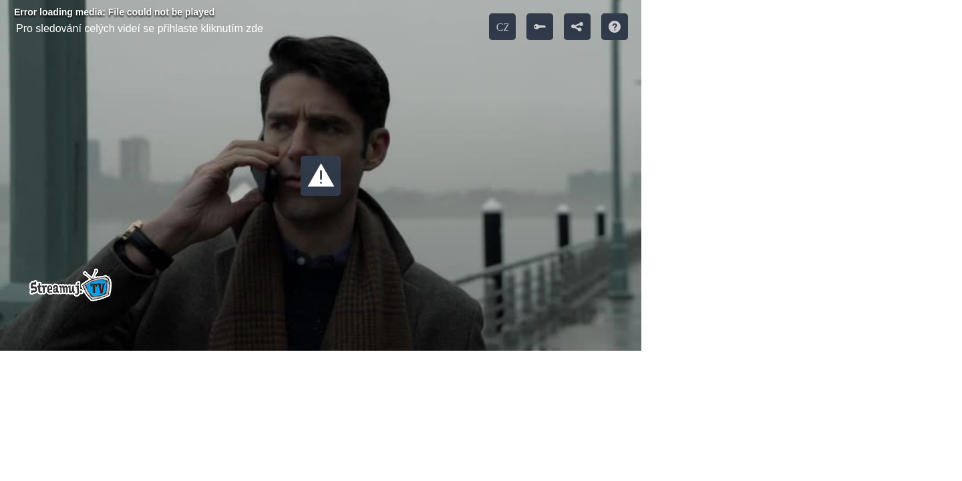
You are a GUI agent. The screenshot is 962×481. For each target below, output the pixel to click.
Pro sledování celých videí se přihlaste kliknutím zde (139, 28)
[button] (321, 176)
